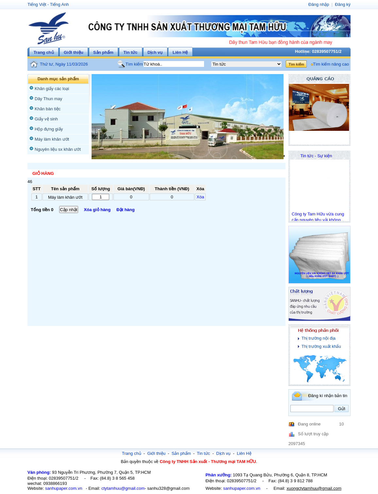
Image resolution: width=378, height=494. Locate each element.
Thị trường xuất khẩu (321, 346)
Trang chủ (43, 52)
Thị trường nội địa (318, 338)
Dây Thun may (48, 98)
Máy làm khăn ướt (52, 139)
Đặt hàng (125, 209)
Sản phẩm (103, 52)
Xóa (200, 196)
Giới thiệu (73, 52)
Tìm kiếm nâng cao (331, 64)
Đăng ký (343, 4)
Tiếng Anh (59, 4)
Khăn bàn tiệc (47, 108)
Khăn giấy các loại (52, 88)
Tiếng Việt (36, 4)
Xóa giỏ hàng (97, 209)
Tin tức (130, 52)
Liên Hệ (180, 52)
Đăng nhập (318, 4)
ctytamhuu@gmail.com (123, 488)
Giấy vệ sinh (46, 118)
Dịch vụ (155, 52)
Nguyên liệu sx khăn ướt (58, 149)
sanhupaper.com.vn (63, 488)
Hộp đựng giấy (49, 129)
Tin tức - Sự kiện (316, 155)
